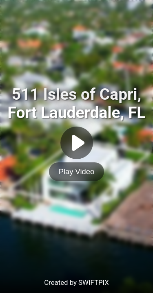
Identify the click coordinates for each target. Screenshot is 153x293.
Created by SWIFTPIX (76, 282)
